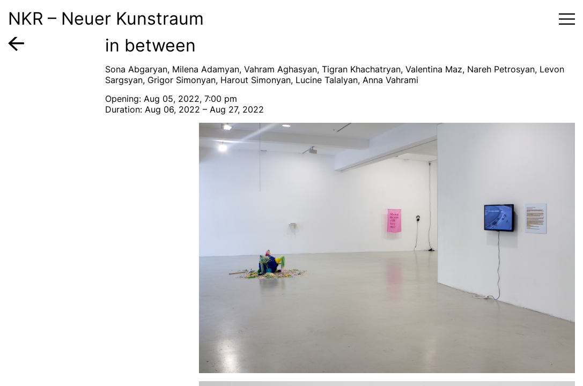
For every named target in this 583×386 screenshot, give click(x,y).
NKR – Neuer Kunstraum (106, 18)
